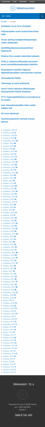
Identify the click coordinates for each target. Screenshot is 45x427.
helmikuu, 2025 (10, 165)
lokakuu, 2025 (9, 143)
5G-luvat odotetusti (10, 113)
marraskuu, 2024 (10, 173)
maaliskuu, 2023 (10, 223)
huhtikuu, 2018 (9, 370)
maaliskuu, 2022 (10, 253)
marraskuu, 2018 (10, 354)
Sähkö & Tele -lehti (23, 415)
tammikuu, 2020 (9, 319)
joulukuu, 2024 (9, 170)
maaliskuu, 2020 (10, 314)
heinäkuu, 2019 (9, 335)
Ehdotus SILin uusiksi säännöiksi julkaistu (20, 56)
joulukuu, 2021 (9, 260)
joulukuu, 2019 (9, 322)
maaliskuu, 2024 (10, 191)
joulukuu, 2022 (9, 231)
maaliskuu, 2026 (10, 130)
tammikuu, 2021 (10, 287)
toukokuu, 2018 (9, 367)
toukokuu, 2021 (10, 276)
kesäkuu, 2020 (9, 306)
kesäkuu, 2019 (9, 338)
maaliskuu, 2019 (10, 346)
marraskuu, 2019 (10, 324)
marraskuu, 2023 (10, 202)
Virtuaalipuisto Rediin (11, 78)
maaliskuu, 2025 (10, 162)
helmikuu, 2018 (9, 372)
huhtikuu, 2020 (9, 311)
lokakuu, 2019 (9, 327)
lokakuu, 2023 (9, 205)
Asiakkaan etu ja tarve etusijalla (16, 26)
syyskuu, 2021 (9, 268)
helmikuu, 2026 (9, 133)
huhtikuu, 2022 (9, 250)
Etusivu (4, 22)
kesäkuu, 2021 (9, 274)
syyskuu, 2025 (9, 146)
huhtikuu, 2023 (9, 221)
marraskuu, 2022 (10, 234)
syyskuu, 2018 (9, 359)
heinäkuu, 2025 (10, 151)
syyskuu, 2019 (9, 330)
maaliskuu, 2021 (10, 282)
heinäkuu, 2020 (10, 303)
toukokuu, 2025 (10, 157)
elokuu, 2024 (9, 181)
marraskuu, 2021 (10, 263)
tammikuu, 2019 (9, 348)
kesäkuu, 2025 (9, 154)
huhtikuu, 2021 (9, 279)
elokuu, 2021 (9, 271)
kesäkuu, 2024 (9, 183)
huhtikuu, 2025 (9, 159)
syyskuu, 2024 (9, 178)
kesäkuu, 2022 (9, 245)
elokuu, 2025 (9, 149)
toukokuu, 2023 (10, 218)
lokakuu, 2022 (9, 237)
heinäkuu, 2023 (10, 213)
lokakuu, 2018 (9, 356)
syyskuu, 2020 (9, 298)
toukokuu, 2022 (10, 247)
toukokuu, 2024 (10, 186)
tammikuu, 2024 (10, 197)
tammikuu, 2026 (9, 135)
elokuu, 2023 (9, 210)
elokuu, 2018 (8, 362)
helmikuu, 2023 (10, 226)
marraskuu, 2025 (10, 141)
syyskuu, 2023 (9, 207)
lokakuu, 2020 (9, 295)
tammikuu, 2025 (10, 167)
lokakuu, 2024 (9, 175)
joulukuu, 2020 (9, 290)
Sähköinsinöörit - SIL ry (23, 384)
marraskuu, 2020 (10, 292)
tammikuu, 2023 (10, 229)
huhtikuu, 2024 (9, 189)
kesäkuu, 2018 (9, 364)
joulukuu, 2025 (9, 138)
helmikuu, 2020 (9, 316)
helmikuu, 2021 (10, 284)
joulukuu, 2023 (9, 199)
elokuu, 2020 (8, 300)
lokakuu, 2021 (9, 266)
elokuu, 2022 (9, 242)
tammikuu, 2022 (10, 258)
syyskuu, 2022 (9, 239)
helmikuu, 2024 (10, 194)
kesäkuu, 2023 (9, 215)
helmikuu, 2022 (10, 255)
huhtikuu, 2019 (9, 343)
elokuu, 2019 (9, 332)
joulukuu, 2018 (9, 351)
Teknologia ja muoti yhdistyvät (15, 83)
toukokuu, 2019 (9, 340)
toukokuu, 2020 (10, 308)
